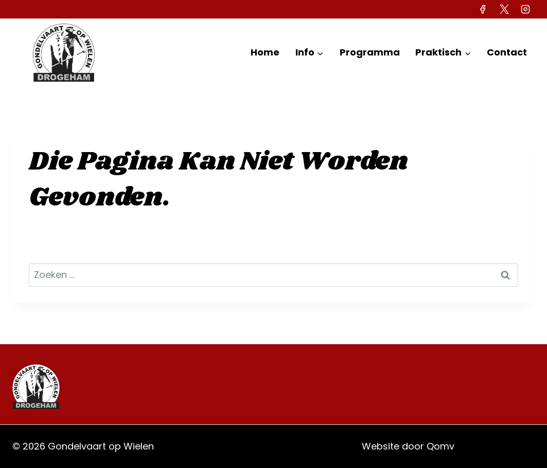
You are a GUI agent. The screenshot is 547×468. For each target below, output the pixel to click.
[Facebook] (482, 9)
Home (265, 52)
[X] (504, 9)
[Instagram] (525, 9)
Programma (370, 52)
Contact (507, 52)
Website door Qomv (408, 446)
